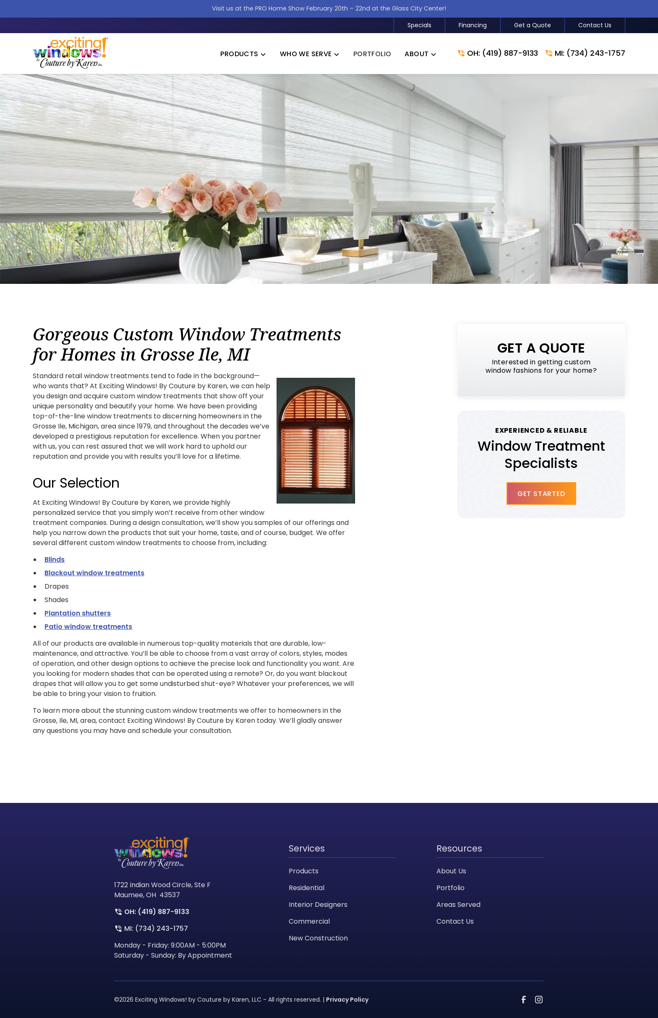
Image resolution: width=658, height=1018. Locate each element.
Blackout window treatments (94, 573)
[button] (243, 54)
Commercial (309, 921)
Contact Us (594, 25)
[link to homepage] (70, 53)
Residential (306, 888)
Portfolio (450, 888)
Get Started (541, 494)
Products (304, 871)
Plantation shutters (77, 613)
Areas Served (458, 904)
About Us (451, 871)
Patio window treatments (88, 626)
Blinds (54, 559)
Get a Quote (532, 25)
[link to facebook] (524, 1000)
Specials (419, 25)
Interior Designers (318, 904)
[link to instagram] (539, 1000)
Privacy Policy (347, 999)
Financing (473, 25)
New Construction (318, 938)
